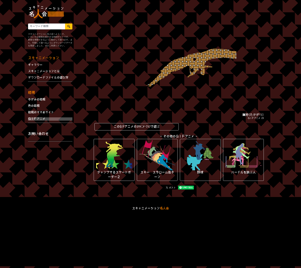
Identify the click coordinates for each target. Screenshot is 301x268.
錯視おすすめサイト (41, 112)
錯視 (31, 93)
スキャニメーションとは (44, 71)
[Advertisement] (50, 170)
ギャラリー (35, 65)
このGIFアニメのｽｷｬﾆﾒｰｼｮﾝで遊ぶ (137, 127)
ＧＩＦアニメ (36, 119)
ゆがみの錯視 (36, 99)
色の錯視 (34, 106)
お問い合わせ (38, 134)
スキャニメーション (43, 58)
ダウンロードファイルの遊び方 (48, 77)
